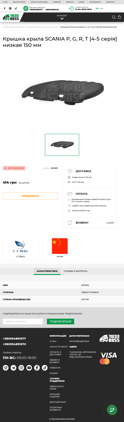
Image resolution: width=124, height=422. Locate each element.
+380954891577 (36, 10)
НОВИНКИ (57, 2)
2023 (73, 419)
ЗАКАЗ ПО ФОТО (19, 2)
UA (101, 8)
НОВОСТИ (69, 2)
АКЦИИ (81, 2)
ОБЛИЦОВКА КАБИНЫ (13, 27)
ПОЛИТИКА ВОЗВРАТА (56, 408)
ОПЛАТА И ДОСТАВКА (39, 2)
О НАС (5, 2)
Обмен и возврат (55, 361)
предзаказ (30, 196)
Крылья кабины (33, 27)
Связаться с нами (57, 387)
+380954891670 (52, 10)
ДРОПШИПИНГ (95, 2)
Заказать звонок (37, 7)
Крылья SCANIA (51, 27)
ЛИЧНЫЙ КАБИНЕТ (55, 395)
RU (97, 8)
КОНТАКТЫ (110, 2)
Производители (79, 341)
